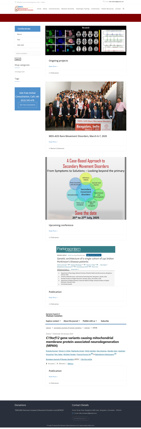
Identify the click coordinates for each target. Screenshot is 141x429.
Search (17, 59)
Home (39, 9)
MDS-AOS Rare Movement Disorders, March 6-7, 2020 (84, 136)
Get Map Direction (80, 420)
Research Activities (67, 9)
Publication (55, 73)
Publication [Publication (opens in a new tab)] (57, 293)
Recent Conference (57, 150)
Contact (118, 9)
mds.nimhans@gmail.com (116, 1)
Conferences (95, 9)
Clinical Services (54, 9)
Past (18, 39)
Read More (53, 144)
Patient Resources (107, 9)
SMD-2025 (20, 45)
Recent (19, 34)
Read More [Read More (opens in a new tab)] (53, 66)
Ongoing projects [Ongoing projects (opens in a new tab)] (62, 60)
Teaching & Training (82, 9)
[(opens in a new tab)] (85, 40)
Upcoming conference (66, 227)
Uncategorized (19, 72)
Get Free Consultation (27, 105)
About (45, 9)
